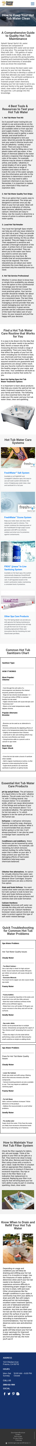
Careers (18, 1434)
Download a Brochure (18, 1433)
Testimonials (18, 1436)
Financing (18, 1440)
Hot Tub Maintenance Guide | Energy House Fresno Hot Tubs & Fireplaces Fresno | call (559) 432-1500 (7, 3)
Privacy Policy (18, 1438)
